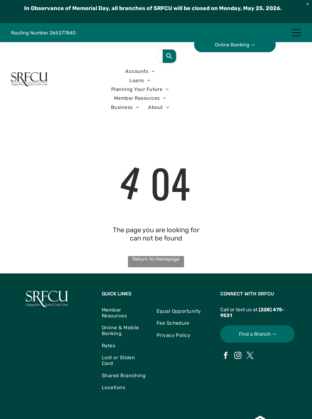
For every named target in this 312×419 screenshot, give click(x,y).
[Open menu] (296, 32)
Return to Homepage (156, 259)
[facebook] (225, 356)
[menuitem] (140, 71)
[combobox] (160, 56)
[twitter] (250, 356)
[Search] (169, 56)
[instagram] (237, 356)
